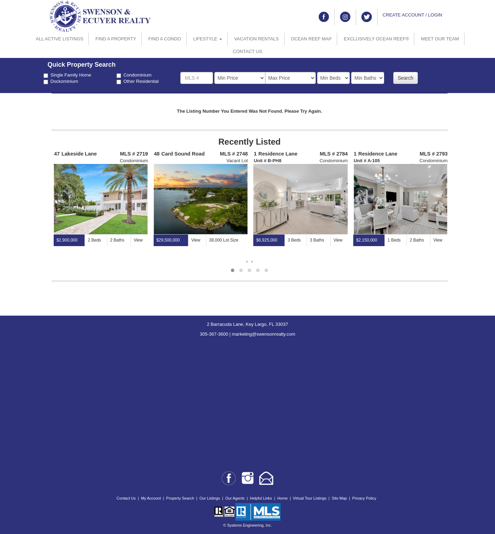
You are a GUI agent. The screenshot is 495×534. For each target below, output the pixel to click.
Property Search (180, 498)
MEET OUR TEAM (440, 38)
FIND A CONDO (164, 38)
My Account (151, 498)
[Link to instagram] (345, 17)
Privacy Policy (364, 498)
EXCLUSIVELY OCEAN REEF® (376, 38)
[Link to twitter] (366, 17)
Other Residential (137, 81)
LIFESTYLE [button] (207, 38)
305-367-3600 (214, 334)
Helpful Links (261, 498)
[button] (232, 270)
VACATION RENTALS (256, 38)
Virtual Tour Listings (310, 498)
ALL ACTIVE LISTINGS (59, 38)
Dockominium (61, 81)
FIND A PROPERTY (115, 38)
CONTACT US (247, 51)
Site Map (339, 498)
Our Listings (209, 498)
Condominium (134, 75)
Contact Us (125, 498)
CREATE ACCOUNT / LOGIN (412, 15)
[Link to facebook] (323, 17)
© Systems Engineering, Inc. (247, 525)
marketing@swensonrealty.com (263, 334)
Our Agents (235, 498)
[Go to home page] (100, 16)
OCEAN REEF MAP (311, 38)
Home (282, 498)
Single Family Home (67, 75)
